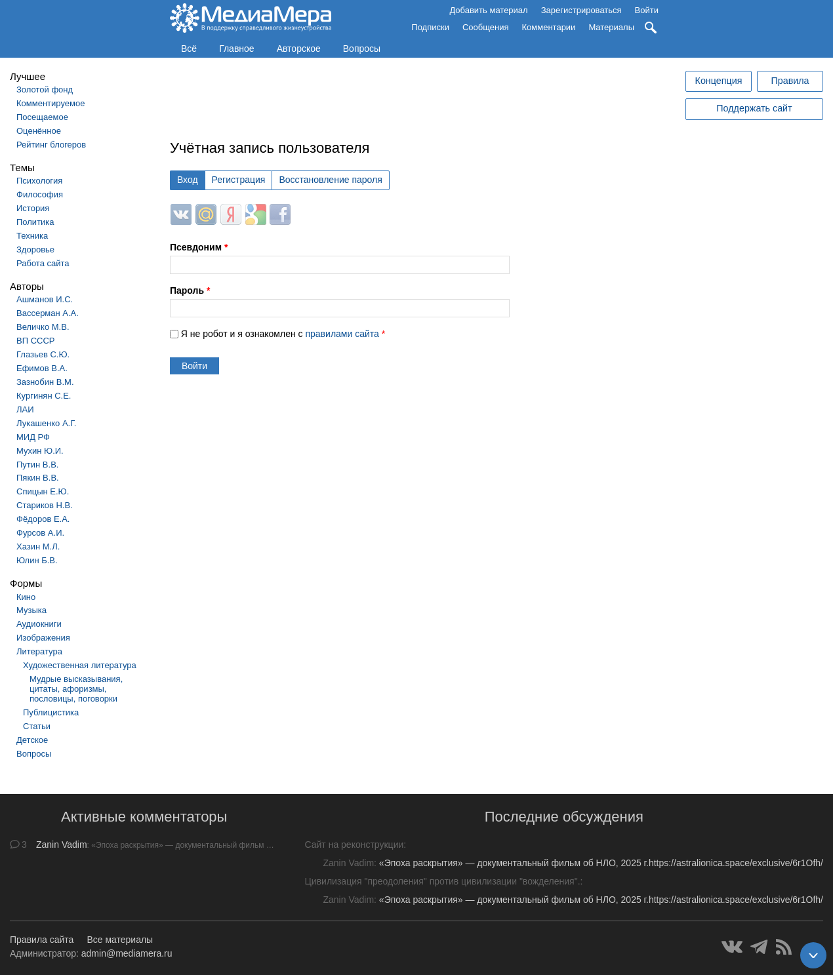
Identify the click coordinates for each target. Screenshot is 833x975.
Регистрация (239, 179)
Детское (32, 740)
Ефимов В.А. (42, 368)
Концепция (718, 80)
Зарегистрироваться (581, 10)
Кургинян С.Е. (43, 396)
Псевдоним (199, 247)
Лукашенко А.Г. (46, 423)
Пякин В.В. (37, 478)
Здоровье (35, 249)
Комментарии (549, 27)
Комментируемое (50, 103)
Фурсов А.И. (40, 533)
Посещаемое (42, 117)
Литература (39, 651)
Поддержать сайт (754, 108)
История (32, 208)
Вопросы (361, 48)
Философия (39, 194)
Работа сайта (43, 263)
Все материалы (120, 939)
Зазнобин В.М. (45, 382)
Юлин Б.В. (37, 560)
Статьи (37, 726)
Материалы (611, 27)
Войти (647, 10)
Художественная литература (79, 665)
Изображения (43, 638)
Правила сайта (41, 939)
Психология (39, 181)
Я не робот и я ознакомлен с (283, 333)
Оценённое (38, 131)
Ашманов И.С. (44, 299)
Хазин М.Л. (38, 546)
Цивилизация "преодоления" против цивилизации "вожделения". (442, 881)
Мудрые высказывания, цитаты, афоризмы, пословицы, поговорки (76, 689)
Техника (32, 236)
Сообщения (485, 27)
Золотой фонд (44, 89)
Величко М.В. (43, 327)
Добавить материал (488, 10)
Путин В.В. (37, 464)
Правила (790, 80)
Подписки (430, 27)
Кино (25, 597)
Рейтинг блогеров (51, 144)
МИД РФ (33, 437)
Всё (189, 48)
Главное (236, 48)
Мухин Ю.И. (40, 451)
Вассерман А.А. (47, 313)
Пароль (190, 290)
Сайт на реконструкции (354, 844)
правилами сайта (341, 333)
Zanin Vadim (61, 844)
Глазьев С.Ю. (43, 354)
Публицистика (51, 712)
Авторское (299, 48)
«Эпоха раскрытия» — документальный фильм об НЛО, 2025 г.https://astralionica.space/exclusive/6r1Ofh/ (601, 863)
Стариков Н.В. (44, 505)
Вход (187, 179)
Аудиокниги (39, 624)
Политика (35, 222)
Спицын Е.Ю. (42, 491)
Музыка (31, 610)
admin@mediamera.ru (127, 953)
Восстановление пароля (330, 179)
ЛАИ (25, 409)
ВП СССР (35, 341)
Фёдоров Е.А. (43, 519)
